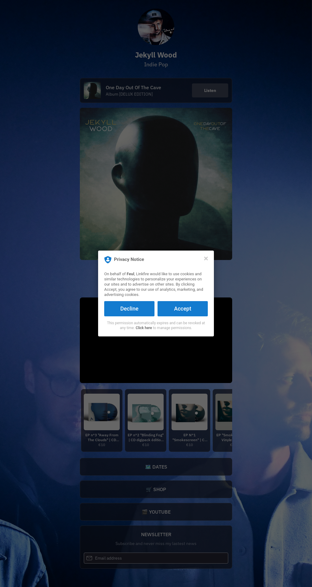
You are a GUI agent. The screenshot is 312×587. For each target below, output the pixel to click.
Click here (144, 328)
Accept (182, 308)
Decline (129, 308)
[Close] (206, 258)
